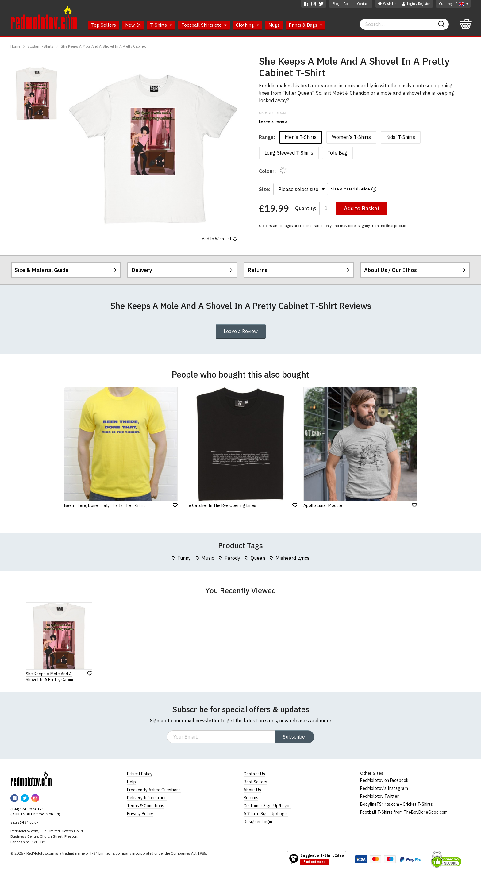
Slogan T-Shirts (40, 46)
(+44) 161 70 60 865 (27, 809)
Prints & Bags (305, 25)
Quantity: (305, 208)
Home (15, 46)
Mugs (273, 25)
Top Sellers (103, 25)
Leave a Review (241, 331)
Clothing (247, 25)
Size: (264, 189)
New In (133, 25)
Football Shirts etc (204, 25)
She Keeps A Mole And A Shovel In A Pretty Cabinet (103, 46)
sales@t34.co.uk (24, 822)
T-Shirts (161, 25)
